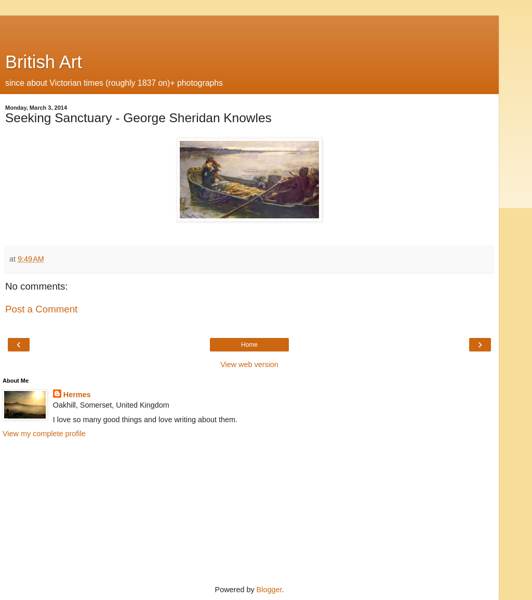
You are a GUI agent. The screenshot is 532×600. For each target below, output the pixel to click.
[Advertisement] (249, 29)
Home (249, 344)
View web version (249, 364)
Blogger (269, 589)
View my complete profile (44, 433)
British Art (43, 62)
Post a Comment (41, 309)
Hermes (77, 394)
